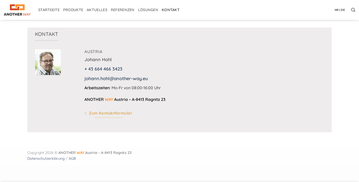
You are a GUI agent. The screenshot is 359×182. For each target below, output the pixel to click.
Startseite (49, 10)
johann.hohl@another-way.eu (116, 78)
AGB (72, 158)
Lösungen (148, 10)
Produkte (73, 10)
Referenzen (123, 10)
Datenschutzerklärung (46, 158)
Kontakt (171, 10)
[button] (353, 10)
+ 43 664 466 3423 (103, 69)
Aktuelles (97, 10)
